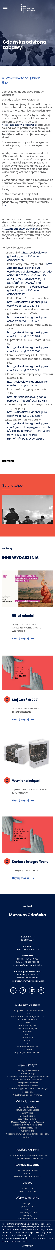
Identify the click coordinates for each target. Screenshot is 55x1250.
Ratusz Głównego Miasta (27, 1110)
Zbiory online (27, 1188)
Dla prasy (27, 1049)
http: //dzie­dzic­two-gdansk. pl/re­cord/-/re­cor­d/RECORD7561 (27, 256)
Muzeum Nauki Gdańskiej (27, 1119)
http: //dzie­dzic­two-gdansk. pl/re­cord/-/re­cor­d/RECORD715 (27, 383)
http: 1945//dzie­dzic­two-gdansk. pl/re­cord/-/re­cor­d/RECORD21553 (27, 399)
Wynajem (27, 1203)
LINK (5, 205)
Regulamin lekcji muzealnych (27, 1176)
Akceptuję (27, 1246)
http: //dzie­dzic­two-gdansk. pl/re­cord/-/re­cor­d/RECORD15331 (28, 290)
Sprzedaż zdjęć (27, 1206)
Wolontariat (27, 1037)
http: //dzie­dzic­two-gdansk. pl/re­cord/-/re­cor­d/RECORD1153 (27, 304)
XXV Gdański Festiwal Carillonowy (27, 1158)
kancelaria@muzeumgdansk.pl (27, 965)
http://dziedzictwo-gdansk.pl (19, 125)
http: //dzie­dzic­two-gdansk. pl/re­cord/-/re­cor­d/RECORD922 (27, 319)
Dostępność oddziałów (27, 1082)
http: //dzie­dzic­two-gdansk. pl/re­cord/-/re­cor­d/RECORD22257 (27, 414)
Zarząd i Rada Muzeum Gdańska (27, 1010)
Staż (27, 1043)
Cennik (27, 1173)
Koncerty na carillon (27, 1218)
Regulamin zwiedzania (27, 1085)
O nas (27, 1013)
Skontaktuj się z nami (27, 1019)
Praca (27, 1034)
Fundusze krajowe (27, 1025)
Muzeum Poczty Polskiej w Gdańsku (27, 1122)
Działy (27, 1022)
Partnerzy (27, 1031)
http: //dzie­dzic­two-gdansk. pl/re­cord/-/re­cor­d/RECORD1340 (27, 334)
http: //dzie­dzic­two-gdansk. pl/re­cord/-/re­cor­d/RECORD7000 (27, 349)
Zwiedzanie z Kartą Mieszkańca (27, 1079)
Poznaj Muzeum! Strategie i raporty (27, 1016)
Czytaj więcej (20, 638)
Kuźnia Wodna (27, 1131)
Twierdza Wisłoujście (27, 1128)
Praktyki (27, 1040)
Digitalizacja (27, 1215)
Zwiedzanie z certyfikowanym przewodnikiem (27, 1076)
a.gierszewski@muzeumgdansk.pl (28, 981)
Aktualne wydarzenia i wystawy (27, 1095)
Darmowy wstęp (27, 1073)
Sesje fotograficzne (27, 1212)
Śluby (27, 1209)
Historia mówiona (28, 1191)
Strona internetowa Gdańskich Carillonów (27, 1155)
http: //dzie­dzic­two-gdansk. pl (20, 229)
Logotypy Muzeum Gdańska (27, 1052)
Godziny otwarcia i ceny (27, 1070)
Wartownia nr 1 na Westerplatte (27, 1125)
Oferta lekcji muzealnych (27, 1170)
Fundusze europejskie (27, 1028)
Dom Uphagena (27, 1116)
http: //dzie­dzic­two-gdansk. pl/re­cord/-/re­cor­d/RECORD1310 (27, 368)
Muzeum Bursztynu (27, 1107)
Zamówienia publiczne (27, 1046)
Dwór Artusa (27, 1113)
